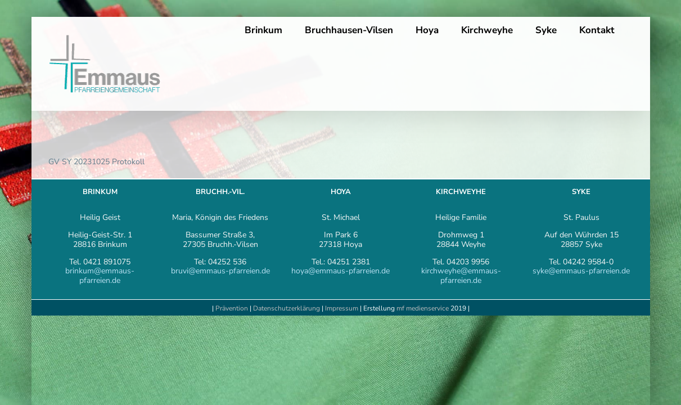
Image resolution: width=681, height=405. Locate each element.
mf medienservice (422, 308)
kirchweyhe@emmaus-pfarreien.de (461, 276)
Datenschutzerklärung (286, 308)
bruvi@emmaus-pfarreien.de (220, 271)
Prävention (231, 308)
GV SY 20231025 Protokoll (96, 161)
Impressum (342, 308)
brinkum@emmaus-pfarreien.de (99, 276)
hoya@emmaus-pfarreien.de (340, 271)
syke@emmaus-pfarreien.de (581, 271)
